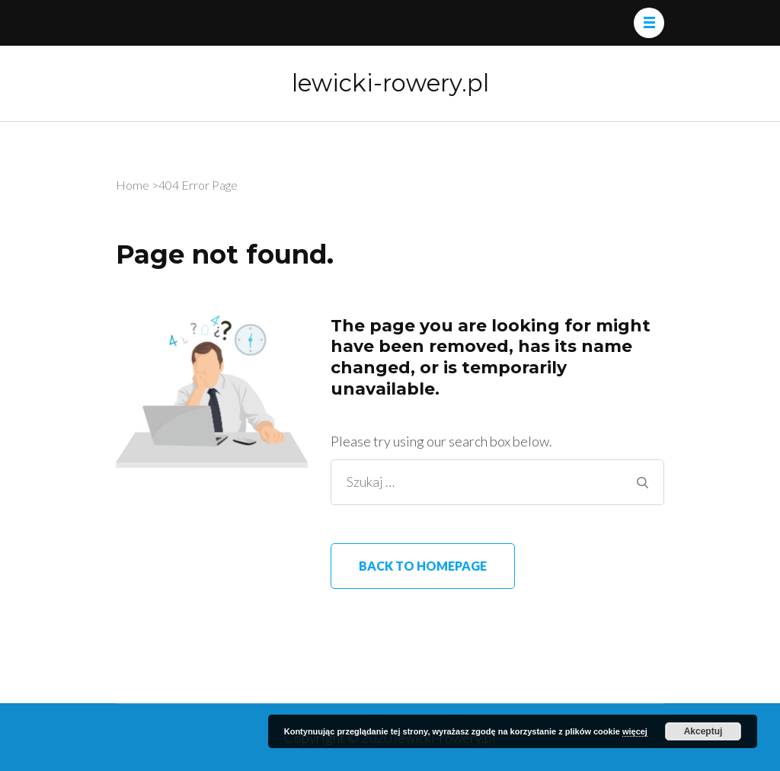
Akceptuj (703, 731)
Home (132, 185)
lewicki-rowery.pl (390, 83)
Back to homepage (423, 565)
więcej (634, 731)
